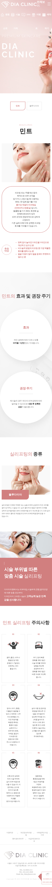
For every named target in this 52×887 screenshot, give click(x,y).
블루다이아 (34, 106)
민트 (18, 106)
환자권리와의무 (17, 839)
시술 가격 (16, 21)
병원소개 (6, 21)
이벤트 (38, 21)
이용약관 (10, 833)
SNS (28, 14)
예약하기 (48, 21)
